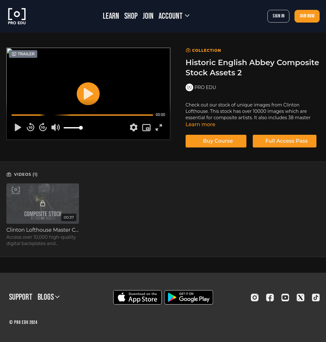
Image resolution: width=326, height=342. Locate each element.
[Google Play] (188, 297)
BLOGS (49, 297)
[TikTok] (316, 297)
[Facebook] (270, 297)
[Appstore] (137, 297)
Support (20, 297)
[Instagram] (255, 297)
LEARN (111, 16)
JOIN (148, 16)
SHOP (131, 16)
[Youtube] (285, 297)
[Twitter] (300, 297)
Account (174, 16)
